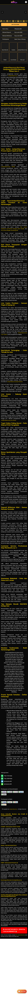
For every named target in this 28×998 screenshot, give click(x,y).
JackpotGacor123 (12, 75)
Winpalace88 (18, 29)
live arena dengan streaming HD (9, 230)
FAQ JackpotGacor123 (20, 934)
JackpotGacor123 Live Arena (8, 420)
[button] (2, 2)
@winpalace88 (6, 781)
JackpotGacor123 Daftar (8, 166)
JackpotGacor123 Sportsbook (14, 381)
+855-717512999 (6, 776)
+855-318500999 (6, 778)
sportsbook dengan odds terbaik (15, 228)
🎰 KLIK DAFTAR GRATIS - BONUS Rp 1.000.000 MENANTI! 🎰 (14, 930)
